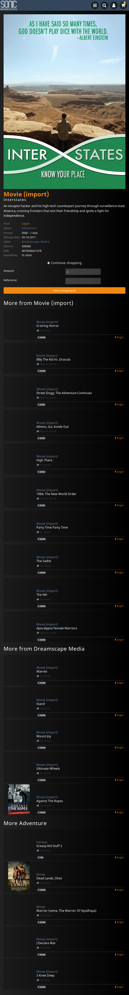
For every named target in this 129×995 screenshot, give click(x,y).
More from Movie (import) (38, 302)
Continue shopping (64, 263)
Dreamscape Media (36, 241)
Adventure (29, 228)
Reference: (10, 280)
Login (26, 223)
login (120, 337)
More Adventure (25, 823)
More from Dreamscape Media (44, 648)
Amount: (9, 271)
